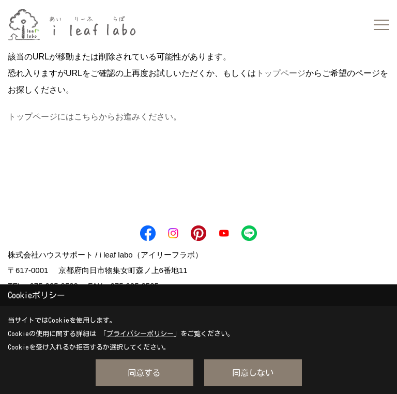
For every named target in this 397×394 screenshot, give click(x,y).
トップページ (281, 73)
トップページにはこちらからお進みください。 (94, 116)
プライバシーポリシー (140, 333)
